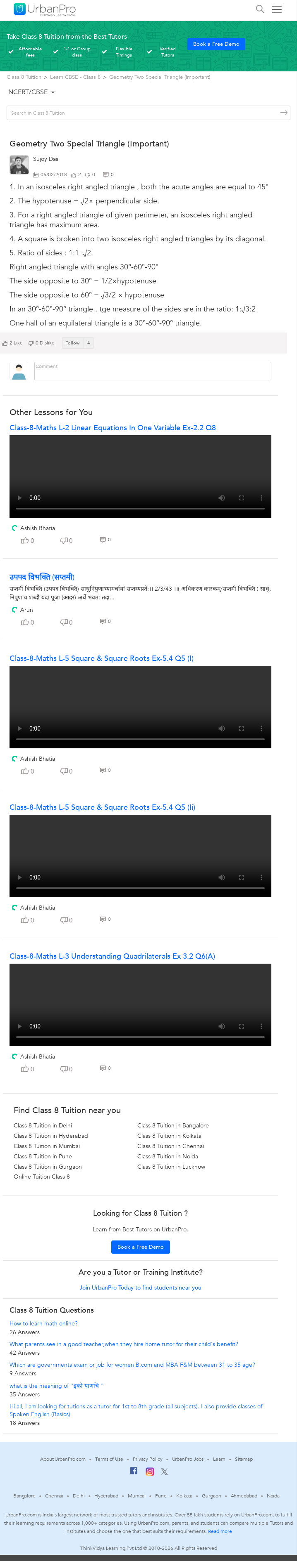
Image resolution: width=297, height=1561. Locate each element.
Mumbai (137, 1496)
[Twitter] (164, 1473)
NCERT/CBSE (28, 92)
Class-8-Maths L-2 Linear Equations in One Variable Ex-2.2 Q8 (113, 428)
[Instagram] (150, 1474)
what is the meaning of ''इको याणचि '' (57, 1386)
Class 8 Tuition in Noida (167, 1156)
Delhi (79, 1496)
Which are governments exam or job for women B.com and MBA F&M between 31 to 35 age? (132, 1365)
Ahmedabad (244, 1496)
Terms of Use (109, 1459)
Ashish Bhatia (37, 528)
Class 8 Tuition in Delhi (43, 1125)
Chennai (54, 1496)
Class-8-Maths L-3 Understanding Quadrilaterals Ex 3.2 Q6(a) (112, 956)
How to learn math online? (44, 1324)
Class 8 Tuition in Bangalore (173, 1125)
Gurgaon (211, 1496)
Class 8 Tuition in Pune (43, 1156)
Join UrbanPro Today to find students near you (140, 1288)
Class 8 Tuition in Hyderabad (51, 1136)
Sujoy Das (45, 159)
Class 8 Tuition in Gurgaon (48, 1167)
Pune (161, 1496)
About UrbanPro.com (63, 1459)
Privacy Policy (148, 1459)
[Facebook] (134, 1474)
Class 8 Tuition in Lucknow (171, 1167)
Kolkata (184, 1496)
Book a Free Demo (216, 44)
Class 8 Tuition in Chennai (170, 1146)
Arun (26, 610)
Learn (219, 1459)
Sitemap (244, 1459)
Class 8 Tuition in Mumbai (47, 1146)
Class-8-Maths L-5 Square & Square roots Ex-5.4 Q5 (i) (102, 658)
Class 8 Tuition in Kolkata (169, 1136)
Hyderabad (106, 1496)
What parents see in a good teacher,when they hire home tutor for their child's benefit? (124, 1344)
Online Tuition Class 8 (42, 1177)
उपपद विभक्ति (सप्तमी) (42, 577)
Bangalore (24, 1496)
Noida (273, 1496)
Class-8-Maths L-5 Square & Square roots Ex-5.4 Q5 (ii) (102, 807)
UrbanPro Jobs (188, 1459)
